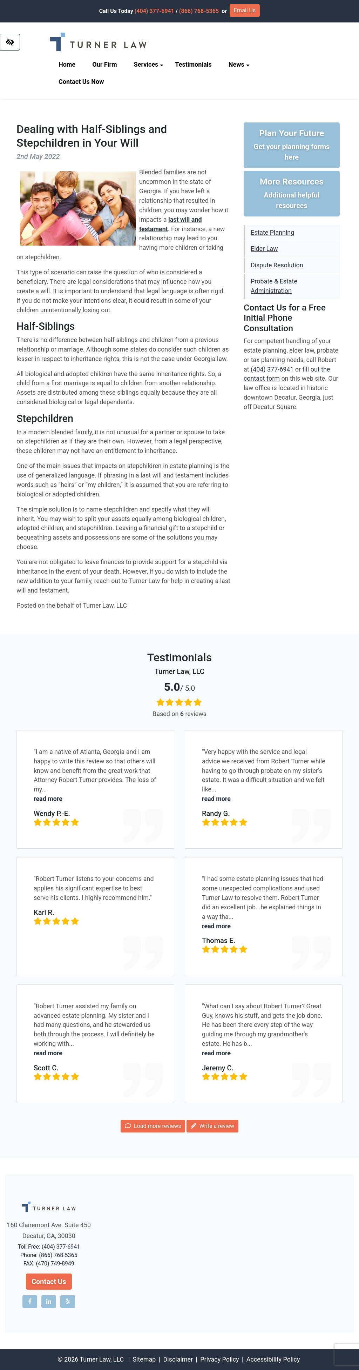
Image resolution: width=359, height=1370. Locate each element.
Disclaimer (178, 1359)
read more (48, 798)
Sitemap (144, 1359)
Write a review (212, 1126)
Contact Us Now (81, 81)
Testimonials (193, 64)
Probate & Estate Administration (274, 286)
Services (149, 64)
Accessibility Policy (273, 1359)
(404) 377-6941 (154, 11)
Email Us (245, 10)
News (239, 64)
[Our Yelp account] (67, 1301)
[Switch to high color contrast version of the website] (10, 42)
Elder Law (264, 248)
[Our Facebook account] (29, 1301)
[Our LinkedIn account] (48, 1301)
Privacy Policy (219, 1359)
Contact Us (49, 1281)
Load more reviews (153, 1126)
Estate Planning (272, 232)
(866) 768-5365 (199, 11)
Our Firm (104, 64)
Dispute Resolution (277, 265)
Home (67, 64)
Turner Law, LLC (102, 1359)
